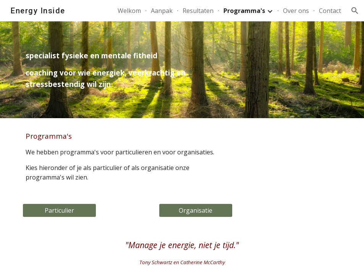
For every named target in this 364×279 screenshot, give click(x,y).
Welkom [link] (129, 10)
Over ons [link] (296, 10)
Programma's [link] (244, 10)
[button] (355, 11)
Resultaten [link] (198, 10)
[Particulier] (59, 210)
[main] (128, 69)
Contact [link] (330, 10)
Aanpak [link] (162, 10)
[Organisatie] (195, 210)
